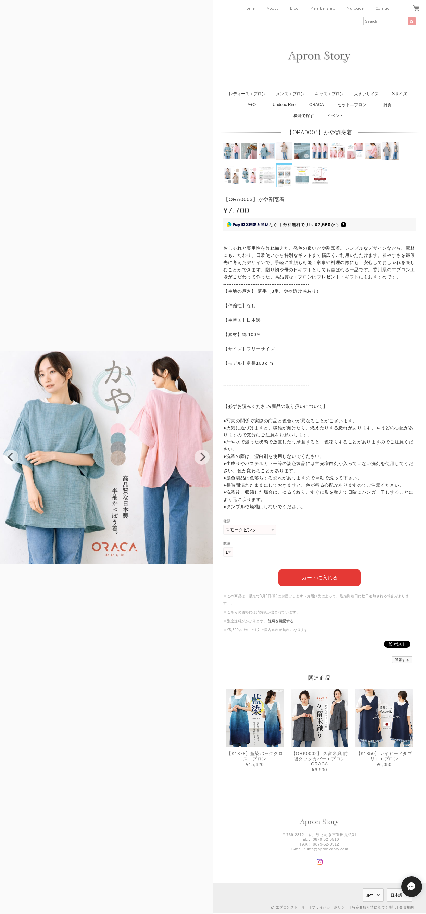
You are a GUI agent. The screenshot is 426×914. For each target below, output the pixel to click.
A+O (252, 104)
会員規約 (406, 907)
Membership (322, 8)
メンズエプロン (290, 93)
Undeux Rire (284, 104)
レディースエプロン (247, 93)
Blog (294, 8)
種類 (226, 521)
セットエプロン (352, 104)
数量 (226, 543)
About (272, 8)
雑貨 (387, 104)
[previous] (10, 457)
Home (249, 8)
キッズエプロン (329, 93)
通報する (402, 659)
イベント (335, 115)
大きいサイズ (366, 93)
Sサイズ (399, 93)
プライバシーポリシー (330, 907)
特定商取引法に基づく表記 (374, 907)
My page (355, 8)
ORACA (316, 104)
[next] (202, 457)
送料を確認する (281, 620)
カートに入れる (320, 577)
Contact (383, 8)
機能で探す (303, 115)
